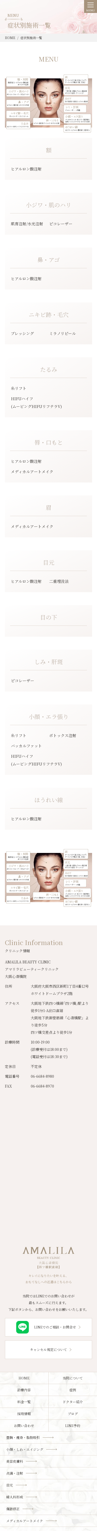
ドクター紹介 (73, 1401)
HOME (24, 1378)
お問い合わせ (24, 1425)
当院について (73, 1378)
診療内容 (24, 1390)
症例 (72, 1390)
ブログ (73, 1413)
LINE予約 (72, 1425)
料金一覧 (24, 1401)
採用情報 (24, 1413)
